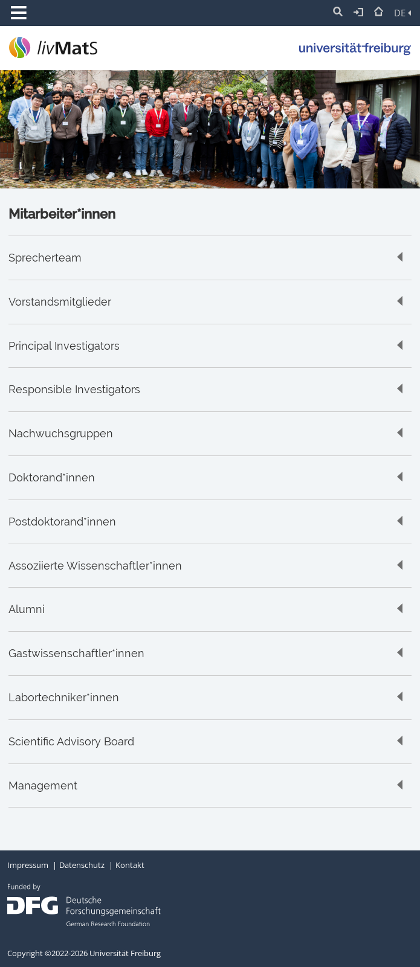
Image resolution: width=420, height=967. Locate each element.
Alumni (26, 609)
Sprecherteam (45, 258)
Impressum (27, 864)
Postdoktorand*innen (62, 522)
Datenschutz (82, 864)
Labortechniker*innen (63, 698)
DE (402, 13)
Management (42, 786)
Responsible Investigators (74, 390)
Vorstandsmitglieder (59, 302)
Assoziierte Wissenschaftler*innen (95, 566)
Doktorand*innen (51, 478)
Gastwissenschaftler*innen (76, 653)
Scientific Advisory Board (71, 742)
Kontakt (129, 864)
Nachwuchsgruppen (60, 434)
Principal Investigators (64, 346)
